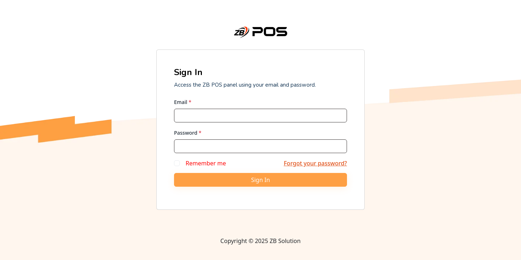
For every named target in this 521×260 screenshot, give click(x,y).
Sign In (260, 180)
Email (182, 102)
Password (188, 132)
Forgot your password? (315, 163)
